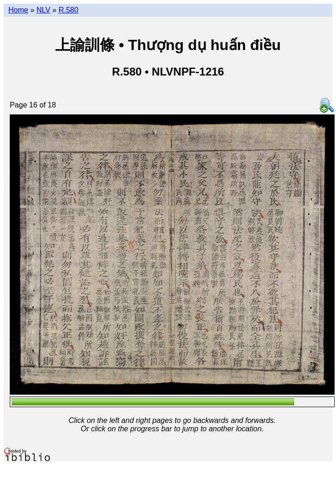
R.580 (68, 10)
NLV (43, 10)
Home (18, 10)
